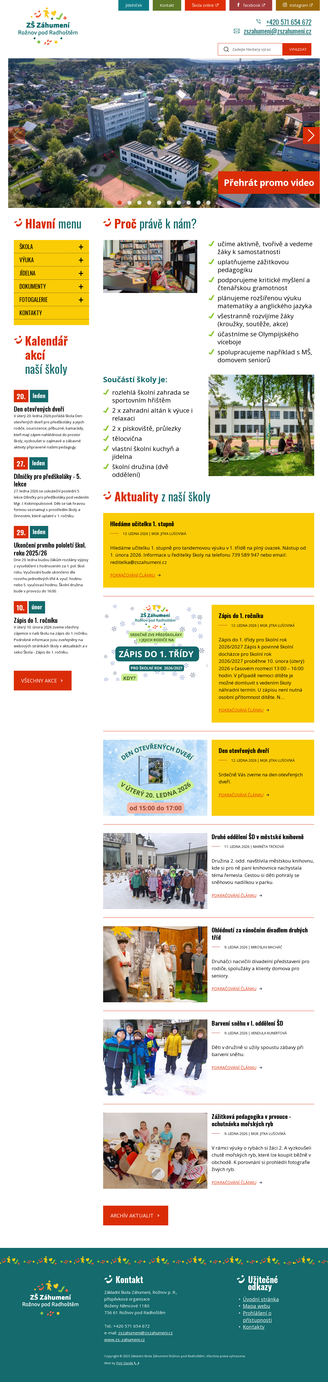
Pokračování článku (132, 575)
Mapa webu (256, 1306)
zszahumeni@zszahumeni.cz (272, 30)
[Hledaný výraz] (250, 49)
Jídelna (27, 273)
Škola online (203, 5)
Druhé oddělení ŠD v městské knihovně (258, 836)
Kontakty (30, 312)
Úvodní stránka (261, 1299)
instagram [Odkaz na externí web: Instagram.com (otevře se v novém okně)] (295, 5)
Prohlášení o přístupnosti (257, 1316)
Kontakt (167, 5)
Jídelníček (133, 5)
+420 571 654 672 (283, 21)
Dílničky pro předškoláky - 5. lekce (47, 480)
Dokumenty (32, 286)
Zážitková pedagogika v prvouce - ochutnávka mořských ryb (251, 1120)
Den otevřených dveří (244, 750)
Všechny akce (39, 680)
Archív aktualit (132, 1215)
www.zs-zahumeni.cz (124, 1339)
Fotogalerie (33, 299)
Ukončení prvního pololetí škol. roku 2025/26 (50, 549)
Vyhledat (298, 49)
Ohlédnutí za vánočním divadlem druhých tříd (260, 933)
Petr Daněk (127, 1363)
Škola (26, 246)
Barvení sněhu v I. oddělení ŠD (247, 1023)
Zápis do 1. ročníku (241, 615)
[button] (120, 203)
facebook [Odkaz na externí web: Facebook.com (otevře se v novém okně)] (248, 5)
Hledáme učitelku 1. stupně (142, 523)
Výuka (26, 259)
